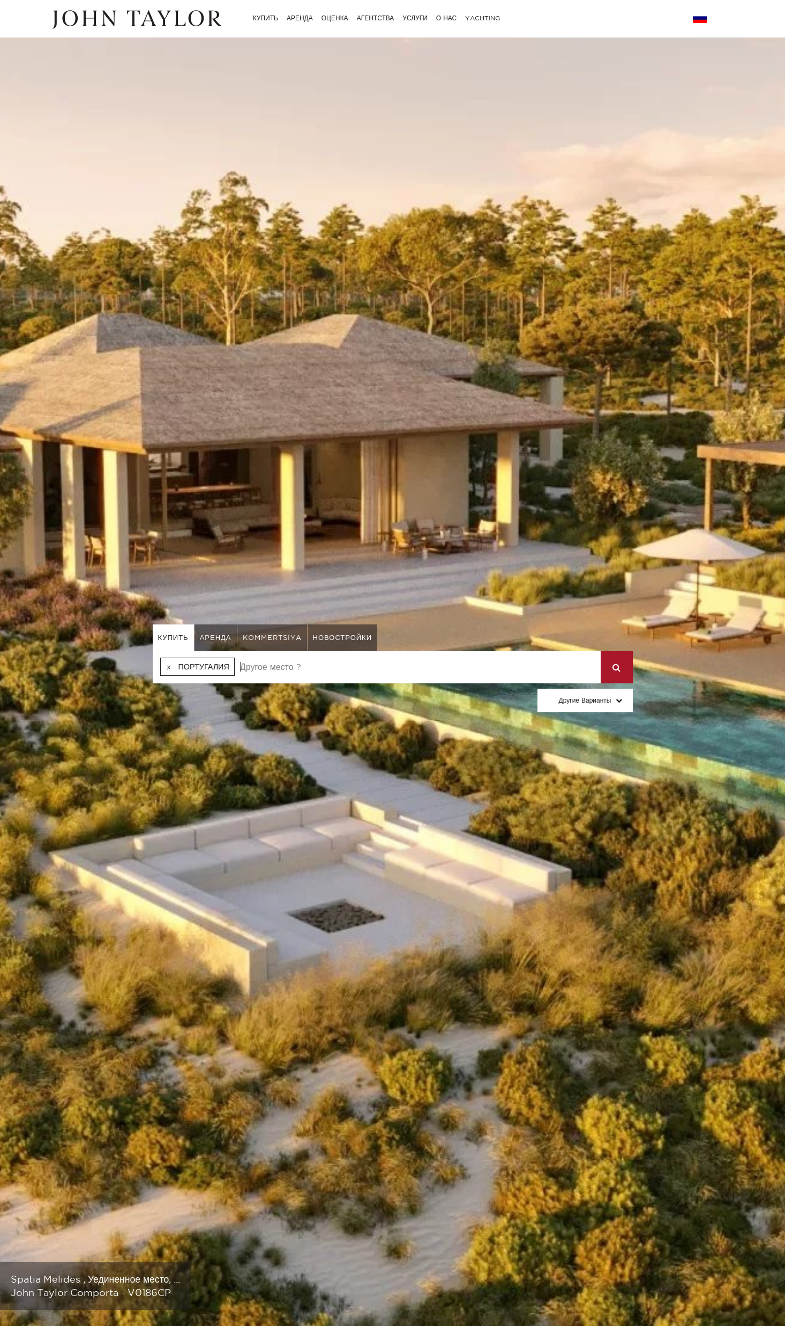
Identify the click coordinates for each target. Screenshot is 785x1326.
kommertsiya (272, 638)
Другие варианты (585, 700)
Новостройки (342, 638)
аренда (215, 638)
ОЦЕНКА (335, 17)
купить (173, 638)
